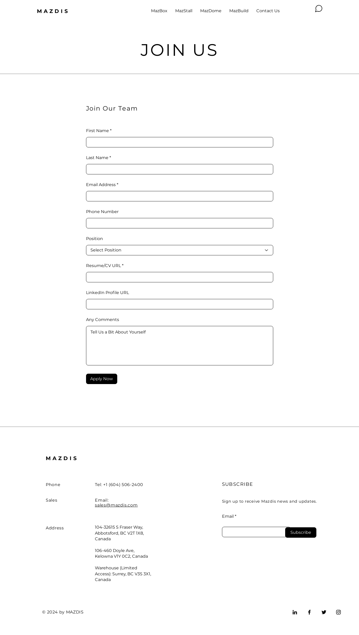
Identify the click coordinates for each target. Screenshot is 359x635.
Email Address (101, 185)
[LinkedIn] (295, 612)
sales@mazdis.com (116, 505)
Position (94, 239)
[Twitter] (324, 612)
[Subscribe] (300, 532)
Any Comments (102, 320)
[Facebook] (309, 612)
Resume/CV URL (103, 266)
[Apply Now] (101, 379)
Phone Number (102, 212)
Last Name (97, 158)
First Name (97, 131)
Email (228, 516)
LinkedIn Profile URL (107, 293)
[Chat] (319, 8)
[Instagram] (338, 612)
